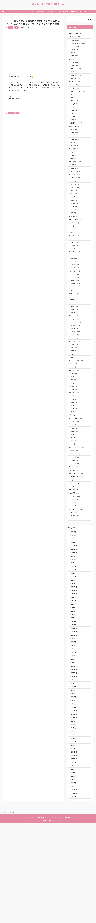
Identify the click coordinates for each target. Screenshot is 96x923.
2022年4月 (73, 783)
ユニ (74, 399)
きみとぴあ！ (76, 218)
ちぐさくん (76, 52)
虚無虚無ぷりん (77, 135)
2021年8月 (73, 814)
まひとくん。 (76, 81)
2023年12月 (73, 705)
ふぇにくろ (75, 367)
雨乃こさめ (76, 160)
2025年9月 (73, 623)
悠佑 (74, 215)
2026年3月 (73, 600)
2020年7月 (73, 865)
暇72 (74, 157)
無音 (73, 175)
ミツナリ (75, 128)
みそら (74, 396)
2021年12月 (73, 799)
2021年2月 (73, 838)
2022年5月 (73, 779)
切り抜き (75, 527)
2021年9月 (73, 810)
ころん (75, 306)
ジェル (75, 313)
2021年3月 (73, 834)
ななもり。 (76, 316)
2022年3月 (73, 787)
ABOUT (34, 917)
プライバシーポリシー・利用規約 (61, 917)
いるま (75, 146)
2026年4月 (73, 596)
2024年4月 (73, 690)
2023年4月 (73, 736)
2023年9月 (73, 717)
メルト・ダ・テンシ (79, 99)
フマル (74, 392)
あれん (74, 443)
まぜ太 (75, 59)
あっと (75, 41)
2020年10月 (73, 853)
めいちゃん (76, 189)
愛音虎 (74, 131)
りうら (75, 207)
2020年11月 (73, 849)
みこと (75, 153)
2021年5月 (73, 826)
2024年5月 (73, 686)
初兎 (74, 211)
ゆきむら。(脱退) (77, 84)
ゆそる (74, 461)
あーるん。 (75, 472)
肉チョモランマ (77, 571)
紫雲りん (75, 349)
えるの (74, 538)
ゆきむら (75, 523)
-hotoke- (76, 197)
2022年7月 (73, 771)
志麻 (74, 568)
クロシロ (75, 117)
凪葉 (73, 236)
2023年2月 (73, 744)
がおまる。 (75, 226)
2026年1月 (73, 608)
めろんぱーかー (77, 502)
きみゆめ (75, 240)
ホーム (28, 917)
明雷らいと (76, 110)
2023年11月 (73, 709)
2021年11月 (73, 803)
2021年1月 (73, 842)
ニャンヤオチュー (77, 542)
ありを (74, 222)
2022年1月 (73, 795)
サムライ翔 (76, 512)
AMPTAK (75, 37)
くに (74, 291)
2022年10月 (73, 760)
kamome (76, 509)
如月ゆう (76, 298)
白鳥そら (75, 342)
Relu (74, 288)
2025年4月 (73, 643)
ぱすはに (75, 414)
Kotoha (75, 411)
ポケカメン (76, 371)
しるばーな (75, 269)
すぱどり (75, 327)
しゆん (74, 66)
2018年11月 (73, 888)
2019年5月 (73, 884)
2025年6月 (73, 635)
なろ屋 (75, 520)
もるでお (75, 168)
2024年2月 (73, 697)
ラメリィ (75, 255)
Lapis (75, 92)
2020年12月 (73, 845)
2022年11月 (73, 756)
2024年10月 (73, 666)
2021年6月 (73, 822)
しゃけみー (75, 266)
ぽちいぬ (75, 490)
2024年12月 (73, 658)
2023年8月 (73, 721)
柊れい (74, 331)
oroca (74, 422)
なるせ (74, 186)
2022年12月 (73, 752)
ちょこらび (76, 353)
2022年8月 (73, 768)
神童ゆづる (75, 345)
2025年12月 (73, 612)
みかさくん (76, 95)
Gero (74, 575)
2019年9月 (73, 877)
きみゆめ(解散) (77, 244)
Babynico (75, 418)
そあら (74, 480)
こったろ (75, 295)
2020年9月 (73, 857)
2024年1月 (73, 701)
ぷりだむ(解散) (77, 469)
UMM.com (75, 164)
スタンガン (75, 273)
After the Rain (77, 33)
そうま (74, 70)
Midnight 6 (76, 113)
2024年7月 (73, 678)
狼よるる (75, 338)
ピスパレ (75, 440)
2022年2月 (73, 791)
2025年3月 (73, 647)
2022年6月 (73, 775)
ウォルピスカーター (78, 535)
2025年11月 (73, 615)
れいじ (74, 494)
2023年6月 (73, 729)
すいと (74, 447)
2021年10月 (73, 806)
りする (74, 546)
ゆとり (74, 171)
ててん (74, 229)
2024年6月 (73, 682)
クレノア (75, 262)
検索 (89, 19)
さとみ (75, 309)
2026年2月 (73, 604)
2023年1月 (73, 748)
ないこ (16, 27)
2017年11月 (73, 892)
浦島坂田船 (76, 553)
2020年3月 (73, 873)
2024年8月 (73, 674)
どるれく (75, 382)
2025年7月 (73, 631)
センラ (74, 560)
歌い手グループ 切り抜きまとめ (48, 4)
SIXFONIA (76, 139)
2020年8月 (73, 861)
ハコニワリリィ (77, 403)
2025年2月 (73, 651)
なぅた (74, 450)
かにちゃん (76, 356)
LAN (74, 142)
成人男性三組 (76, 549)
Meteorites (76, 88)
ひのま (74, 454)
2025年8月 (73, 627)
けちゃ (75, 48)
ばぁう (75, 77)
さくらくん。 (76, 360)
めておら (75, 498)
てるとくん (76, 74)
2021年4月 (73, 830)
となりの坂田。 (77, 564)
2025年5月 (73, 639)
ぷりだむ (74, 465)
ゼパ (73, 425)
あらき (74, 182)
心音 (74, 106)
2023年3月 (73, 740)
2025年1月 (73, 654)
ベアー (74, 124)
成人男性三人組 (77, 531)
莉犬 (74, 324)
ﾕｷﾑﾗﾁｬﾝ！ (75, 432)
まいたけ (75, 374)
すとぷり (75, 302)
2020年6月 (73, 869)
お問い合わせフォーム (44, 917)
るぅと (75, 320)
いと (74, 389)
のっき (74, 251)
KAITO (75, 505)
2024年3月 (73, 693)
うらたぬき (76, 557)
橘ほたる (75, 335)
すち (74, 149)
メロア (74, 458)
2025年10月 (73, 619)
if (73, 200)
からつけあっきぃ (78, 45)
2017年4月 (73, 896)
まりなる (74, 429)
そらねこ (75, 248)
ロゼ (74, 102)
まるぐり (75, 277)
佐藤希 (74, 436)
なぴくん (75, 483)
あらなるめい (76, 178)
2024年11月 (73, 662)
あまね (74, 476)
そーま (74, 121)
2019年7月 (73, 881)
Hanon (74, 407)
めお (73, 233)
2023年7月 (73, 725)
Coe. (74, 284)
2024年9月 (73, 670)
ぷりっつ (76, 55)
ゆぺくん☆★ (76, 378)
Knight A (76, 63)
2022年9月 (73, 764)
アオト (74, 385)
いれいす (10, 27)
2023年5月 (73, 732)
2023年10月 (73, 713)
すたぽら (75, 280)
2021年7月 (73, 818)
